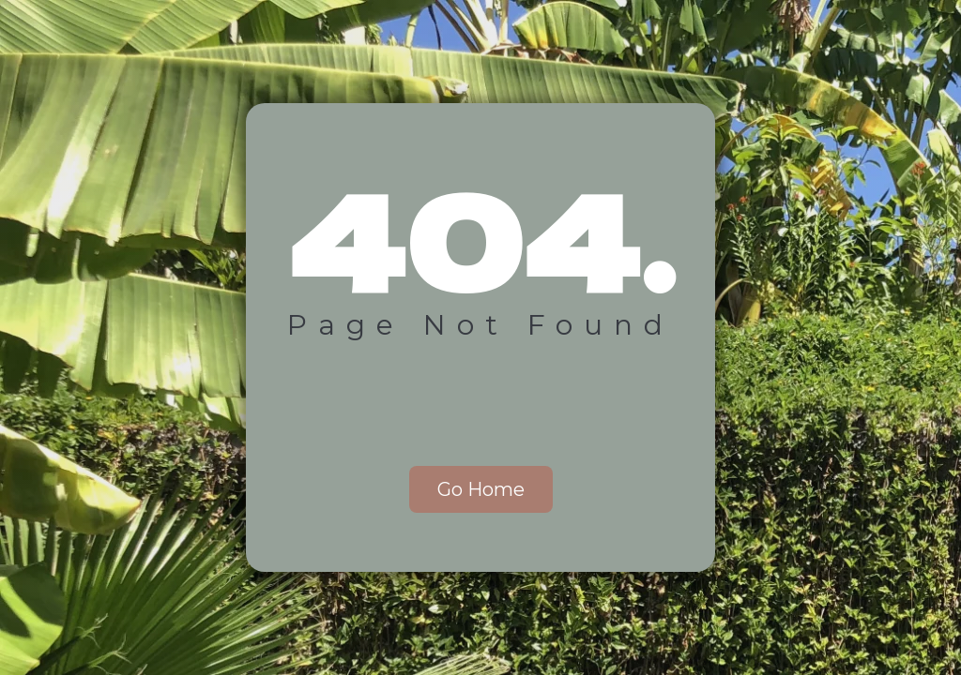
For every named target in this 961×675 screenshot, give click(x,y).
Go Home (481, 489)
